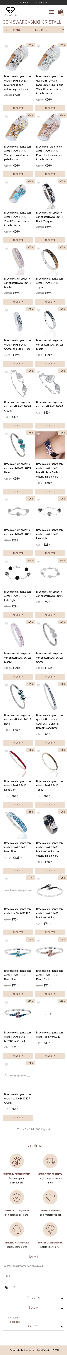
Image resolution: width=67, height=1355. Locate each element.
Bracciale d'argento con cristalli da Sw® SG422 (17, 911)
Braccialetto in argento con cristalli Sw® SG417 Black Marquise (49, 217)
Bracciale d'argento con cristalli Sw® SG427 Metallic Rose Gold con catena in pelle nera (49, 470)
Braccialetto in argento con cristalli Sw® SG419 (17, 532)
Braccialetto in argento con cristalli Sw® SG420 (49, 593)
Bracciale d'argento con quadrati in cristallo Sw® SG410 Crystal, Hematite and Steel (49, 721)
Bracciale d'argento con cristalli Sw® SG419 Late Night (49, 534)
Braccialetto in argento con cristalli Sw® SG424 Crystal (49, 657)
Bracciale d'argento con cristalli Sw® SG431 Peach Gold (49, 975)
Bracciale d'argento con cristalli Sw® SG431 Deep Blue (17, 975)
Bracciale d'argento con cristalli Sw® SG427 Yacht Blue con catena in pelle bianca (17, 219)
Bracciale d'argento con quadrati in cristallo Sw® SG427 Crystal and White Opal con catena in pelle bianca (49, 85)
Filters (13, 30)
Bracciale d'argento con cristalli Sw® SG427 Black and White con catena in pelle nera (49, 849)
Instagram (14, 1317)
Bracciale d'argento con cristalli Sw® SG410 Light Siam (17, 785)
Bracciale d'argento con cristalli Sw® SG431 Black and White (49, 913)
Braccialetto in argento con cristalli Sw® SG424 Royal (17, 719)
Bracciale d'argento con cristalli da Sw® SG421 (49, 1034)
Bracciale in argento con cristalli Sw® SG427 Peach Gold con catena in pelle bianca (49, 153)
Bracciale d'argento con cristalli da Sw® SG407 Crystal (17, 1098)
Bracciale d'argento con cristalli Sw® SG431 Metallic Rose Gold (17, 1036)
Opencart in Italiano (32, 1350)
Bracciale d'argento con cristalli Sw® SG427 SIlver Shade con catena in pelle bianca (17, 83)
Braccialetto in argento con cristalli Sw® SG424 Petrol (17, 468)
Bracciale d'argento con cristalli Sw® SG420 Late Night (17, 596)
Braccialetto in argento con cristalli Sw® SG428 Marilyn (17, 657)
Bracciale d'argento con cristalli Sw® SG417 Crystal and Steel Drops (17, 344)
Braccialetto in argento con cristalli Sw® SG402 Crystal (17, 406)
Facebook (14, 1321)
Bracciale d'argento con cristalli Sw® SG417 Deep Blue (17, 847)
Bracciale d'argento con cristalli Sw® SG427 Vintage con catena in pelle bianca (17, 153)
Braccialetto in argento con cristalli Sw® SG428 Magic (49, 344)
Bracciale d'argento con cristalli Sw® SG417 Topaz (49, 283)
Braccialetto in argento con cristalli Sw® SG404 (49, 404)
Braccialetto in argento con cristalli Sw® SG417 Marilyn (17, 283)
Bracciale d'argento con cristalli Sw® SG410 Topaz (49, 785)
